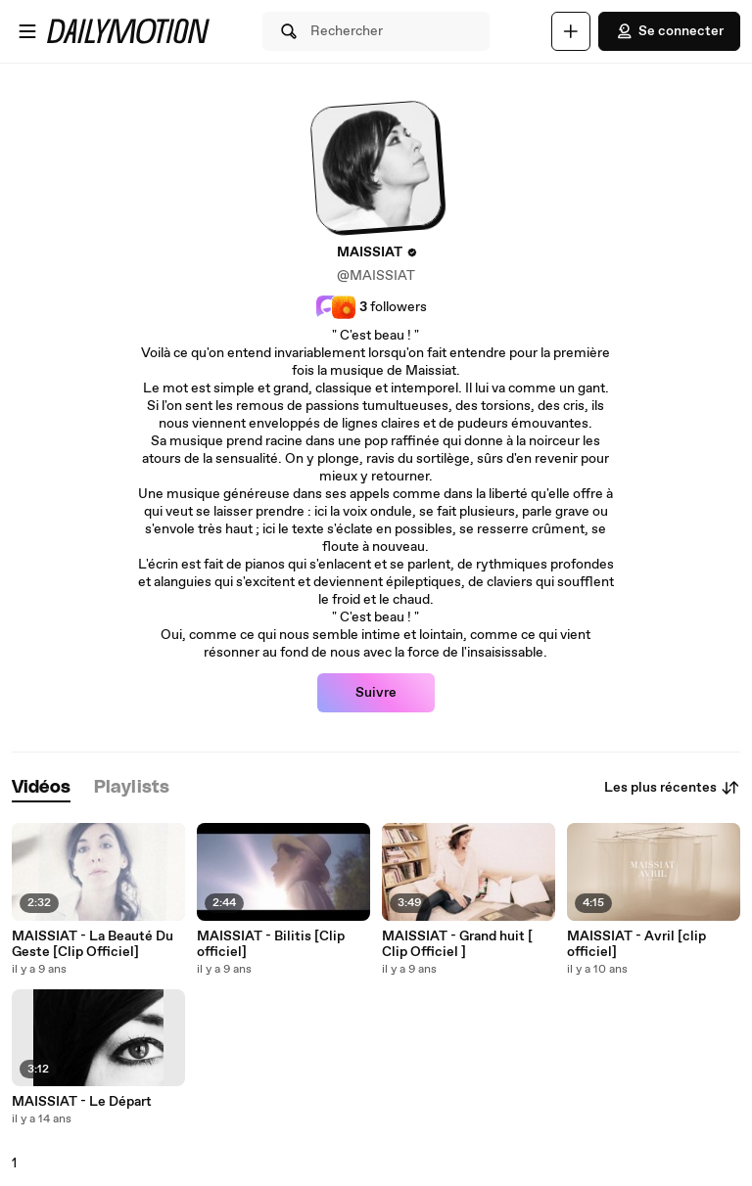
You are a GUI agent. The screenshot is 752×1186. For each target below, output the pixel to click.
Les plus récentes (672, 788)
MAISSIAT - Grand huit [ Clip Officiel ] (457, 944)
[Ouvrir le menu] (27, 31)
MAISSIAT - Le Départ (82, 1102)
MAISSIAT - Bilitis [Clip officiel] (271, 944)
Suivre (376, 693)
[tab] (41, 788)
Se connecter (669, 31)
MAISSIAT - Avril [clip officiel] (636, 944)
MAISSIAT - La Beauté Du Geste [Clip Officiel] (92, 944)
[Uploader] (570, 31)
